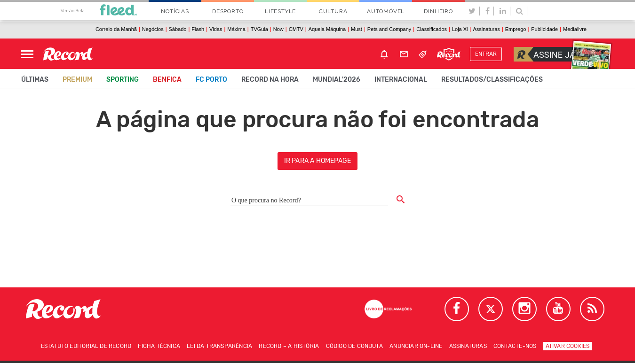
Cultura (333, 11)
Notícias (175, 11)
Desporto (227, 11)
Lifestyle (280, 11)
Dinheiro (438, 11)
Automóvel (386, 11)
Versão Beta (73, 10)
